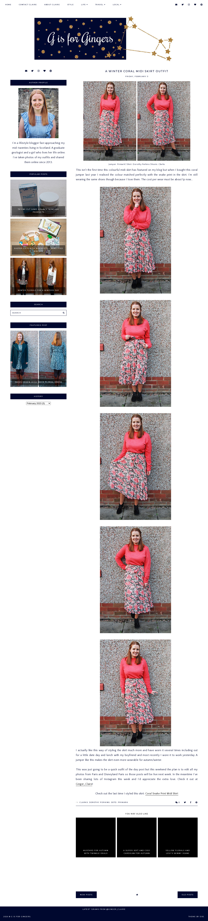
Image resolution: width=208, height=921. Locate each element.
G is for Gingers (21, 916)
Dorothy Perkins (99, 802)
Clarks (84, 802)
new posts (86, 895)
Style (70, 5)
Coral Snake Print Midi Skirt (161, 793)
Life (83, 5)
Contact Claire (28, 5)
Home (8, 5)
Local (116, 5)
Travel (99, 5)
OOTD (114, 802)
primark (123, 802)
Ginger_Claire (84, 784)
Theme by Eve (196, 916)
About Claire (52, 5)
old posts (187, 895)
